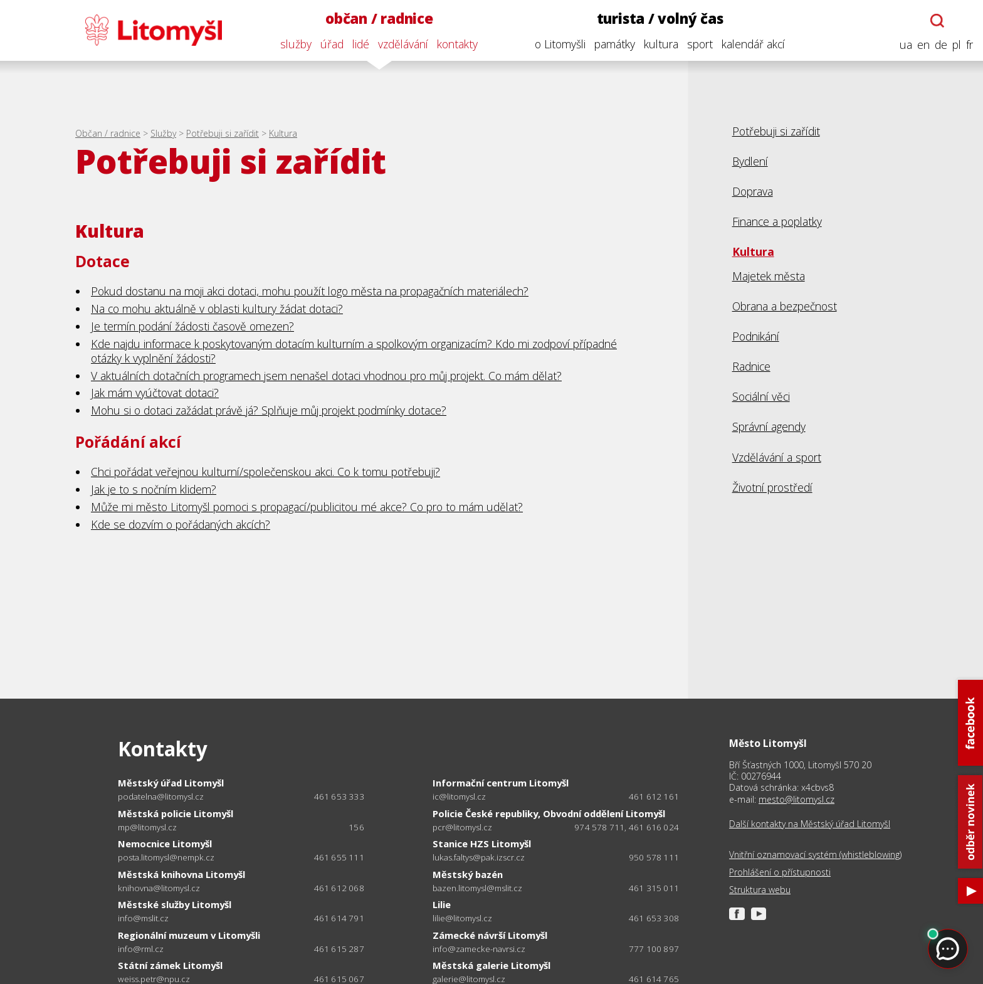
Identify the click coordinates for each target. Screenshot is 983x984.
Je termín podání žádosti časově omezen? (192, 326)
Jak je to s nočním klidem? (153, 489)
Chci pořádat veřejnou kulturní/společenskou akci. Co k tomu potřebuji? (265, 471)
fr (969, 45)
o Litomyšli (560, 43)
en (923, 45)
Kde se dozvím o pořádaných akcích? (180, 524)
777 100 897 (654, 949)
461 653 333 (339, 796)
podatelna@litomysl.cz (161, 796)
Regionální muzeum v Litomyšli (189, 935)
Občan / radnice (107, 133)
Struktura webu (760, 890)
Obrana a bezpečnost (784, 306)
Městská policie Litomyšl (175, 813)
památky (614, 43)
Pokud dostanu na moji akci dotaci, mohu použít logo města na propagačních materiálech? (309, 291)
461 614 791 (339, 918)
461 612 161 (654, 796)
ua (906, 45)
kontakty (457, 43)
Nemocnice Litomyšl (165, 843)
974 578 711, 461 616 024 (626, 827)
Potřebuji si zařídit (222, 133)
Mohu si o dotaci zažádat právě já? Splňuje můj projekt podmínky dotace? (268, 410)
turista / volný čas (660, 18)
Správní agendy (769, 426)
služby (296, 43)
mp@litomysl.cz (147, 827)
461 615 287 (339, 949)
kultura (661, 43)
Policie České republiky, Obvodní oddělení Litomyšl (549, 813)
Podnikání (755, 336)
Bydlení (750, 161)
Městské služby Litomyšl (174, 904)
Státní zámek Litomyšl (170, 965)
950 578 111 (654, 857)
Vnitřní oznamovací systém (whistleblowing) (815, 854)
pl (956, 45)
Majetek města (768, 275)
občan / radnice (379, 18)
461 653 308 (654, 918)
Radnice (751, 366)
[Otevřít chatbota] (937, 21)
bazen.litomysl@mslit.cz (477, 888)
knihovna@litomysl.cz (159, 888)
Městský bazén (468, 874)
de (941, 45)
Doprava (752, 191)
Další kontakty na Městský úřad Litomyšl (809, 824)
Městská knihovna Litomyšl (181, 874)
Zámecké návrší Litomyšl (490, 935)
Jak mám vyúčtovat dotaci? (155, 392)
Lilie (442, 904)
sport (700, 43)
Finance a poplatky (777, 221)
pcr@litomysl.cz (462, 827)
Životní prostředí (772, 487)
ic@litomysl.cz (459, 796)
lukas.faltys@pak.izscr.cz (479, 857)
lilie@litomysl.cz (462, 918)
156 (356, 827)
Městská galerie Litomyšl (491, 965)
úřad (332, 43)
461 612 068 (339, 888)
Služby (163, 133)
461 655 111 (339, 857)
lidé (360, 43)
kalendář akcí (753, 43)
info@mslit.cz (143, 918)
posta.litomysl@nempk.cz (166, 857)
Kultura (283, 133)
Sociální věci (761, 396)
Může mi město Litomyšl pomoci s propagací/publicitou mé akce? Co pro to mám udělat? (307, 506)
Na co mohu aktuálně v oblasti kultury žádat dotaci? (217, 308)
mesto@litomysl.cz (796, 799)
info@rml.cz (141, 949)
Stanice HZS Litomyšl (482, 843)
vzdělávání (403, 43)
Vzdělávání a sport (776, 457)
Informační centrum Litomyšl (501, 782)
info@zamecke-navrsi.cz (479, 949)
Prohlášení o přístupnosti (780, 872)
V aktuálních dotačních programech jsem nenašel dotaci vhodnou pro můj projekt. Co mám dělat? (326, 375)
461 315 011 (654, 888)
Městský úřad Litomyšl (171, 782)
